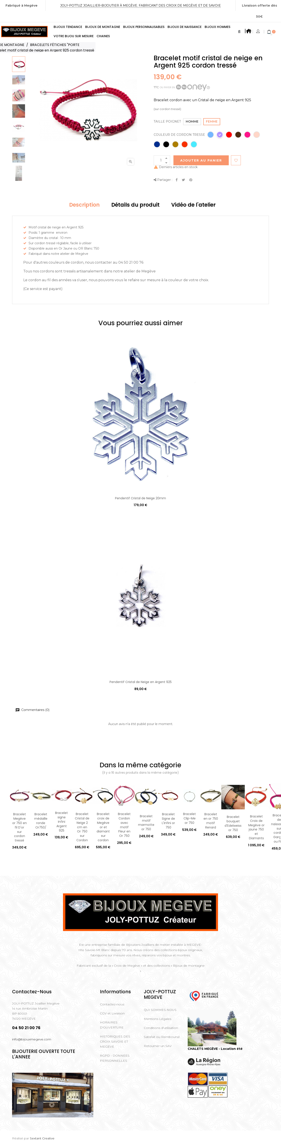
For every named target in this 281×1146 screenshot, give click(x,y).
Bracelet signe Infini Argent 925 (61, 821)
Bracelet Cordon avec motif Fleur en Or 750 (124, 825)
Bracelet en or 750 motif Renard (211, 820)
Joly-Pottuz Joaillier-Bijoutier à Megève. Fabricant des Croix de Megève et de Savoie (140, 5)
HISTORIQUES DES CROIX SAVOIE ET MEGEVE (115, 1041)
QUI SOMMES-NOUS (160, 1010)
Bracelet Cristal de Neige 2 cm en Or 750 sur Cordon (82, 827)
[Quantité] (162, 160)
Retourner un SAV (158, 1046)
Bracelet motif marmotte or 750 (146, 822)
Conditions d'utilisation (161, 1028)
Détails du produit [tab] (135, 204)
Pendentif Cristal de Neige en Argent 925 (141, 682)
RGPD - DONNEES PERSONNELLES (115, 1058)
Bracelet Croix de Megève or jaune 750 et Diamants (256, 827)
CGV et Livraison (112, 1013)
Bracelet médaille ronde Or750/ (40, 820)
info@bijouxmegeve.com (31, 1039)
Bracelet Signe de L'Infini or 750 (168, 820)
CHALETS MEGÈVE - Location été (215, 1049)
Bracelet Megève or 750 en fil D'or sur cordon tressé (19, 827)
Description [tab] (84, 204)
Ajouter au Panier (201, 160)
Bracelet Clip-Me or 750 (189, 818)
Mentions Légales (157, 1019)
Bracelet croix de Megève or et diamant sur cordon (103, 827)
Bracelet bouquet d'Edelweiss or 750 (233, 823)
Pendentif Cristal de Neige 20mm (140, 498)
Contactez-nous (112, 1004)
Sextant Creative (42, 1138)
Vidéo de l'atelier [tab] (193, 204)
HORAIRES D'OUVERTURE (112, 1024)
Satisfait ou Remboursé (162, 1037)
